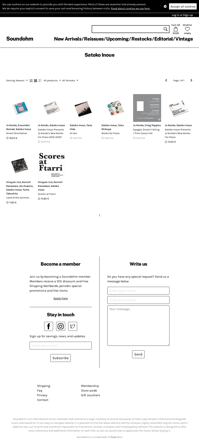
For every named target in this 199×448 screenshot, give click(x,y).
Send (138, 354)
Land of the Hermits (17, 197)
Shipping (43, 386)
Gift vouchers (90, 395)
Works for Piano (110, 133)
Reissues (94, 39)
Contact (42, 400)
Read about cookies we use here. (130, 8)
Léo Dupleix (26, 186)
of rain (73, 133)
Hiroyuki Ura (13, 182)
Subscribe (60, 358)
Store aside (89, 390)
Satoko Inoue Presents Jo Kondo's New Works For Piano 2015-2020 (51, 133)
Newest (17, 80)
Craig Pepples (153, 125)
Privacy (42, 395)
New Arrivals (67, 39)
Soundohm (19, 38)
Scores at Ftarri (47, 193)
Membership (90, 386)
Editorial (163, 39)
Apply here (60, 298)
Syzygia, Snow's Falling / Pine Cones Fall (146, 131)
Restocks (141, 39)
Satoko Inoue (23, 129)
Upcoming (117, 39)
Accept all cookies (183, 6)
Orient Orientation (16, 133)
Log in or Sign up (182, 15)
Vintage (184, 39)
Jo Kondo (11, 125)
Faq (39, 390)
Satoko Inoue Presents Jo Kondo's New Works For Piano (178, 133)
